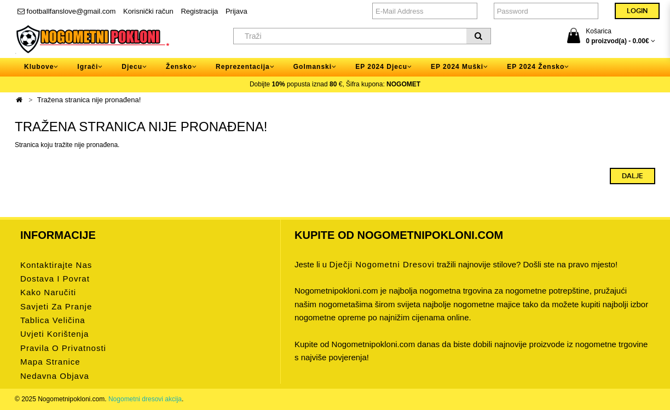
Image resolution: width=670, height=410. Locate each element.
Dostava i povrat (55, 278)
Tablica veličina (52, 320)
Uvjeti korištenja (54, 333)
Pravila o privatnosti (63, 348)
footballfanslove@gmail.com (66, 11)
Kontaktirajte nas (56, 265)
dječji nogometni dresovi (381, 264)
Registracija (199, 11)
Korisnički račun (148, 11)
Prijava (236, 11)
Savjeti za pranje (56, 306)
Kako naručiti (48, 292)
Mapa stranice (50, 361)
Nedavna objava (54, 375)
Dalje (632, 176)
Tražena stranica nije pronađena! (89, 100)
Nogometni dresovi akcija (145, 399)
